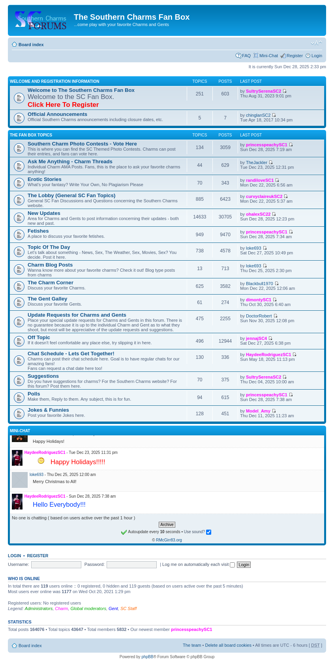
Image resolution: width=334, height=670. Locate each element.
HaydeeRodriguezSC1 (268, 354)
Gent (113, 608)
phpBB (147, 657)
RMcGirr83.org (169, 540)
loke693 (253, 248)
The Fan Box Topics (31, 135)
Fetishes (38, 231)
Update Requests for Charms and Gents (77, 315)
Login (316, 55)
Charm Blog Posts (50, 265)
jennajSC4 (256, 338)
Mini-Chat (268, 55)
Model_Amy (258, 411)
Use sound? (197, 532)
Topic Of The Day (49, 247)
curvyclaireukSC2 (264, 196)
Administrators (39, 608)
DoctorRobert (259, 316)
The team (192, 645)
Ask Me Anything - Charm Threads (70, 161)
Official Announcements (57, 114)
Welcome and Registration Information (54, 81)
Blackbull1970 (259, 283)
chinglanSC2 (258, 115)
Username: (18, 564)
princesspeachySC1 (266, 144)
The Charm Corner (50, 283)
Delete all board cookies (228, 645)
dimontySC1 (258, 299)
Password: (94, 564)
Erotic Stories (45, 179)
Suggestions (43, 376)
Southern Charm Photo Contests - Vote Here (82, 144)
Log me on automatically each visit (198, 564)
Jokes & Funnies (48, 410)
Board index (31, 44)
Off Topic (39, 337)
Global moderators (88, 608)
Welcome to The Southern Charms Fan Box (81, 90)
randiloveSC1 (260, 180)
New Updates (44, 213)
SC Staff (128, 608)
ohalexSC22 (258, 214)
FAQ (246, 55)
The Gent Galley (47, 299)
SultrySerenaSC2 (263, 91)
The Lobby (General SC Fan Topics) (72, 195)
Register (295, 55)
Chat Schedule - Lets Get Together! (71, 353)
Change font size (316, 43)
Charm (61, 608)
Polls (34, 394)
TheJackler (256, 162)
